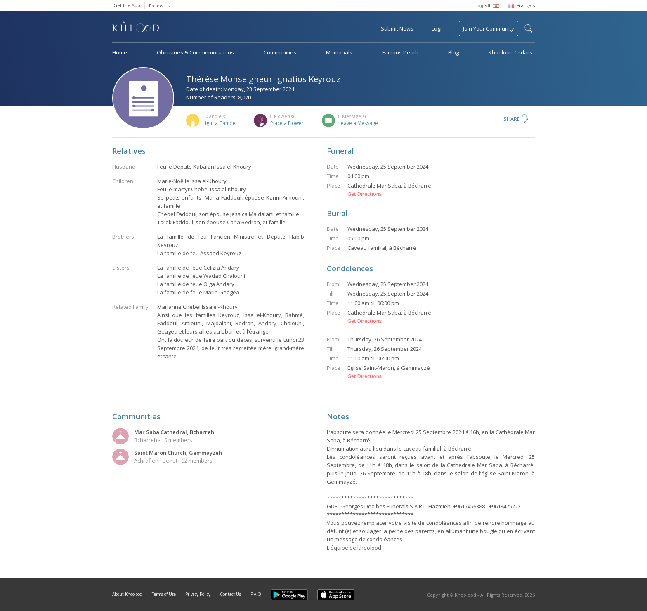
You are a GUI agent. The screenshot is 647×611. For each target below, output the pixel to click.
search (528, 28)
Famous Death (400, 52)
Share (511, 118)
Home (119, 52)
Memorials (339, 52)
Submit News (397, 28)
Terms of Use (164, 594)
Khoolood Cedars (510, 52)
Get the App (126, 5)
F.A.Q (255, 594)
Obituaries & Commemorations (195, 52)
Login (438, 28)
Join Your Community (488, 28)
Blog (453, 52)
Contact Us (230, 594)
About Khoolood (127, 594)
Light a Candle (219, 123)
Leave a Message (358, 123)
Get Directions (364, 194)
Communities (280, 52)
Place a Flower (287, 123)
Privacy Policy (197, 594)
